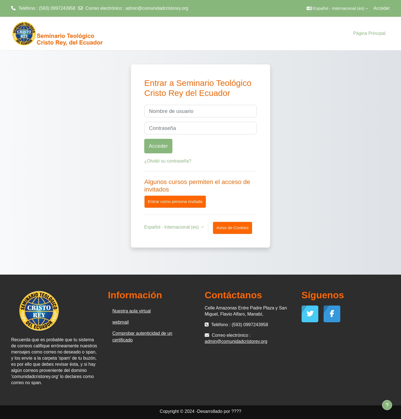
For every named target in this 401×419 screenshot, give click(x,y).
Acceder (381, 8)
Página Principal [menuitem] (369, 33)
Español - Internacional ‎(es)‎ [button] (172, 227)
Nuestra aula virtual (132, 311)
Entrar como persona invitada (175, 201)
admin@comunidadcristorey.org (157, 8)
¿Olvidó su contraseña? (167, 161)
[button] (337, 8)
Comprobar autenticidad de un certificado (142, 336)
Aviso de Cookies (232, 227)
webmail (121, 322)
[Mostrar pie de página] (387, 405)
